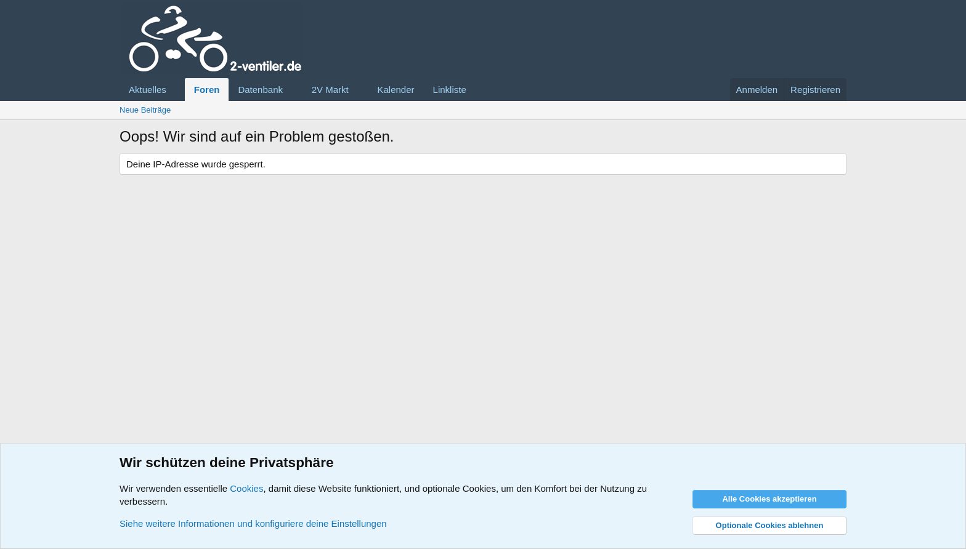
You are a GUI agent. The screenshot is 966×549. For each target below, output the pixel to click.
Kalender (396, 89)
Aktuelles (147, 89)
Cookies (246, 488)
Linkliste (449, 89)
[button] (176, 89)
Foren (207, 89)
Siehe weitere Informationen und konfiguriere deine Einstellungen (253, 523)
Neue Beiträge (145, 109)
